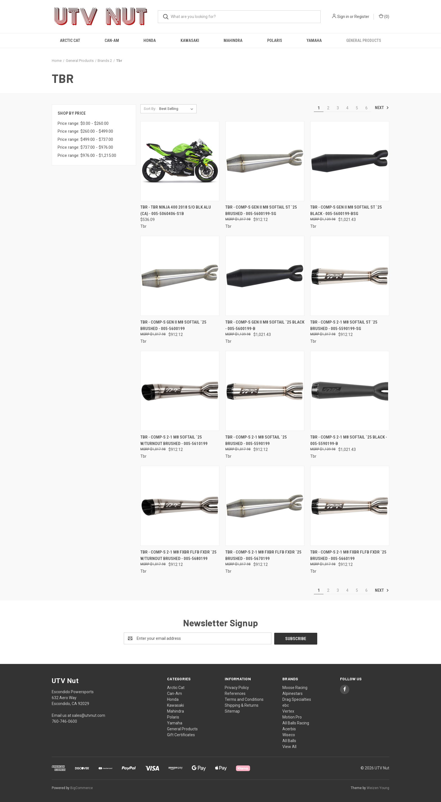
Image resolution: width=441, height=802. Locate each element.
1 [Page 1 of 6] (319, 108)
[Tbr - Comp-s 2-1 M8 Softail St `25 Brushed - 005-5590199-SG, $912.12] (349, 276)
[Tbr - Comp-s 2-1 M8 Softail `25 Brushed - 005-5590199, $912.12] (264, 391)
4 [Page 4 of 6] (347, 108)
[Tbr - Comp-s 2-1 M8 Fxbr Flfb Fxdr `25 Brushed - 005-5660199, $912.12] (349, 506)
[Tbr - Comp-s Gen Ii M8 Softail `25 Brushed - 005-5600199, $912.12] (179, 276)
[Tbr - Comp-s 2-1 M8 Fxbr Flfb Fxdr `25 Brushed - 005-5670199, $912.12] (264, 506)
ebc (285, 705)
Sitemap (232, 711)
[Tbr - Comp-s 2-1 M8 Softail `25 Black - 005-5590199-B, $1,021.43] (349, 391)
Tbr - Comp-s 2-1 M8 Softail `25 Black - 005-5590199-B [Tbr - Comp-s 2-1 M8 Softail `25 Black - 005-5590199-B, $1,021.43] (348, 440)
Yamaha (314, 40)
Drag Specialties (296, 699)
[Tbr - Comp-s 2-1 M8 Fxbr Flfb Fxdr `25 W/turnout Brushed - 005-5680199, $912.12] (179, 506)
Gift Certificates (181, 734)
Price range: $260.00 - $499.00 (85, 131)
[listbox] (177, 109)
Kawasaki (190, 40)
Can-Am (112, 40)
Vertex (288, 711)
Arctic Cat (70, 40)
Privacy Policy (237, 687)
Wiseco (288, 734)
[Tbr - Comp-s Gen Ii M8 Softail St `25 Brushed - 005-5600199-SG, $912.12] (264, 161)
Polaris (274, 40)
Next (382, 107)
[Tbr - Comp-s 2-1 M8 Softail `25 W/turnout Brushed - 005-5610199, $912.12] (179, 391)
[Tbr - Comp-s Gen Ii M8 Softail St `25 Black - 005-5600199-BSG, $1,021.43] (349, 161)
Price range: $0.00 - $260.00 (83, 123)
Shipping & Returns (241, 705)
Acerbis (289, 728)
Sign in (343, 16)
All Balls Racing (295, 722)
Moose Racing (294, 687)
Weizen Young (378, 788)
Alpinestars (292, 693)
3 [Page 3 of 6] (338, 108)
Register (361, 16)
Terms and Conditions (244, 699)
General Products (363, 40)
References (235, 693)
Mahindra (233, 40)
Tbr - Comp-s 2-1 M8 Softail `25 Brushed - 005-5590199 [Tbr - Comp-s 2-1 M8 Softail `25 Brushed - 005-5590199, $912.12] (256, 440)
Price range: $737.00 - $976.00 (85, 147)
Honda (149, 40)
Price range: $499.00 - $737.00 (85, 139)
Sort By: (150, 109)
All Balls (289, 740)
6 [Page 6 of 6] (366, 108)
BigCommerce (81, 788)
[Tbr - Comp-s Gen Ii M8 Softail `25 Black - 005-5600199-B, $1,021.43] (264, 276)
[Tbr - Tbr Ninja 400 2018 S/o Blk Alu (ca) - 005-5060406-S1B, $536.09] (179, 161)
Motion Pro (292, 717)
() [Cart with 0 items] (384, 16)
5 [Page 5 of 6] (357, 108)
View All (289, 746)
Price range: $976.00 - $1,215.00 (87, 155)
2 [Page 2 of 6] (328, 108)
